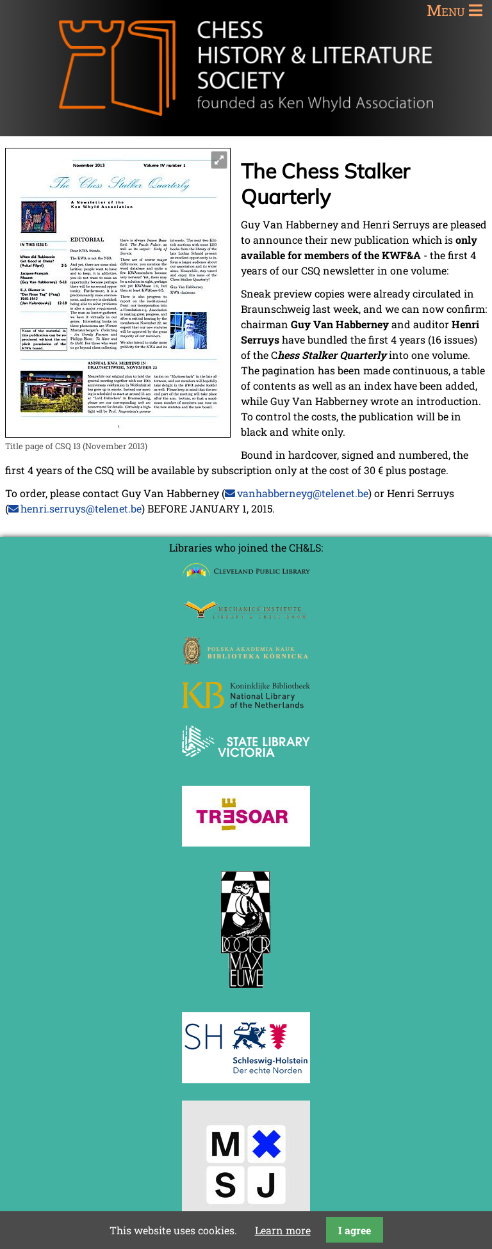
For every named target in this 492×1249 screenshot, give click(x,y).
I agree (354, 1230)
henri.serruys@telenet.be (81, 508)
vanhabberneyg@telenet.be (302, 493)
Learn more (283, 1230)
